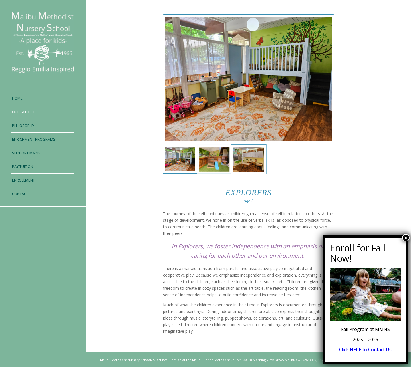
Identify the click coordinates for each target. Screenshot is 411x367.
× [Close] (406, 237)
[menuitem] (42, 98)
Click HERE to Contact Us (365, 349)
